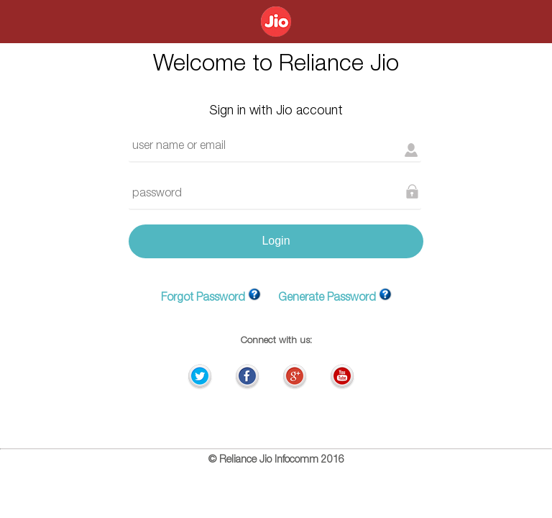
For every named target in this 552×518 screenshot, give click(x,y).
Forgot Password (203, 298)
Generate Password (327, 298)
